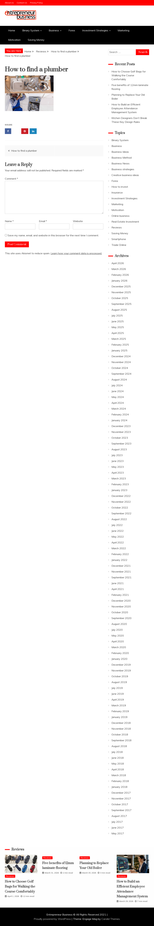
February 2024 (120, 414)
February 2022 (120, 554)
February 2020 (120, 653)
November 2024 (121, 362)
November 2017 (121, 798)
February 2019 (120, 711)
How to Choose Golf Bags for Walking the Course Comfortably (128, 75)
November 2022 (121, 501)
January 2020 (119, 658)
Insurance (117, 192)
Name (9, 221)
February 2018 (120, 781)
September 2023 (121, 443)
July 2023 (117, 455)
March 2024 (118, 408)
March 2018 (118, 775)
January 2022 (119, 560)
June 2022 (117, 530)
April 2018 (117, 769)
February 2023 (120, 484)
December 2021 (121, 565)
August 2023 (119, 449)
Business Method (121, 157)
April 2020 (117, 641)
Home (11, 30)
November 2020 (121, 606)
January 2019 (119, 717)
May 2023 (117, 466)
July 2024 (117, 385)
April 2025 (117, 333)
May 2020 (117, 635)
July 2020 (117, 629)
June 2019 (117, 693)
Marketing (123, 30)
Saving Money (36, 39)
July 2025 (117, 315)
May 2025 (117, 327)
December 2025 (121, 286)
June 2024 (117, 391)
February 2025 (120, 344)
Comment (11, 178)
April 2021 (117, 589)
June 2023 (117, 461)
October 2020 (119, 612)
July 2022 (117, 525)
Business (54, 30)
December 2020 (121, 600)
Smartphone (118, 239)
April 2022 (117, 542)
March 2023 (118, 478)
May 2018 (117, 763)
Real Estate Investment (125, 221)
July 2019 (117, 688)
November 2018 (121, 728)
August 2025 (119, 309)
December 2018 (121, 722)
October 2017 (119, 804)
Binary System (30, 30)
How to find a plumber (24, 150)
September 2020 (121, 618)
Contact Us (22, 2)
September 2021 (121, 577)
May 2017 (117, 833)
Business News (120, 163)
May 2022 (117, 536)
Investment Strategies (95, 30)
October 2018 (119, 734)
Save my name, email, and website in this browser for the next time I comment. (53, 235)
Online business (120, 215)
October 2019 (119, 676)
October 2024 (119, 367)
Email (43, 221)
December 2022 (121, 496)
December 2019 (121, 664)
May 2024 (117, 397)
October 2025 (119, 298)
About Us (9, 2)
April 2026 (117, 263)
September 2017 (121, 810)
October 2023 (119, 437)
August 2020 (119, 624)
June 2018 (117, 757)
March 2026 (118, 269)
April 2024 (117, 402)
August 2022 (119, 519)
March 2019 (118, 705)
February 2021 (120, 594)
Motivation (14, 39)
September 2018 (121, 740)
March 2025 (118, 338)
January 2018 (119, 786)
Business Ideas (120, 151)
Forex (71, 30)
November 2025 (121, 292)
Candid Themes (110, 919)
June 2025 (117, 321)
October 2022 (119, 507)
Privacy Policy (36, 2)
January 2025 (119, 350)
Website (78, 221)
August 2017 (119, 816)
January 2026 (119, 280)
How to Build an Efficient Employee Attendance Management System (125, 108)
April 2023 (117, 472)
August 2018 (119, 746)
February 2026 (120, 274)
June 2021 (117, 583)
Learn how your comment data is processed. (76, 253)
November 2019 (121, 670)
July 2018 (117, 752)
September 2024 (121, 373)
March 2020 (118, 647)
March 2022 (118, 548)
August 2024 (119, 379)
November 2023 (121, 432)
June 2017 (117, 827)
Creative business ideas (125, 175)
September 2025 (121, 303)
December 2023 (121, 426)
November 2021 (121, 571)
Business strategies (122, 169)
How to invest (119, 186)
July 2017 (117, 821)
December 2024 (121, 356)
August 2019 (119, 682)
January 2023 (119, 490)
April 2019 (117, 699)
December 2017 (121, 792)
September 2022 (121, 513)
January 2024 (119, 420)
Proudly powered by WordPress (53, 919)
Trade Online (118, 244)
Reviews (116, 227)
